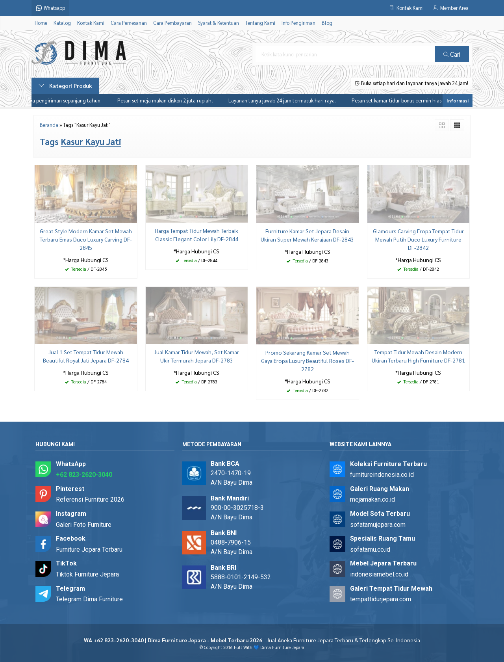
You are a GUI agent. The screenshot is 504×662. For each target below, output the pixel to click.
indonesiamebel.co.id (379, 574)
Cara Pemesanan (129, 23)
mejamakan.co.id (372, 499)
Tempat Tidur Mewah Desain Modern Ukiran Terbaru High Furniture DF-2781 (418, 356)
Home (41, 23)
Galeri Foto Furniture (83, 524)
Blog (327, 23)
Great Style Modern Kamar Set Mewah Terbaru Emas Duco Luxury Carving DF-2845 (86, 239)
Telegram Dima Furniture (89, 599)
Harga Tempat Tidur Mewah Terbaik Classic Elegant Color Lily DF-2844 (196, 234)
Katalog (62, 23)
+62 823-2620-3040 (84, 474)
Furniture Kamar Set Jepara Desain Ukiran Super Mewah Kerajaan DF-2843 (307, 235)
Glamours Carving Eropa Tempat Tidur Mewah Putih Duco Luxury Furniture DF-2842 (418, 239)
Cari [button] (451, 54)
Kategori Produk (65, 85)
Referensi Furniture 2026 (90, 499)
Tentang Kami (260, 23)
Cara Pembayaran (172, 23)
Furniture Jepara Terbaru (89, 549)
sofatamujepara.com (378, 524)
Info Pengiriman (298, 23)
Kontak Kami (90, 23)
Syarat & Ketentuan (218, 23)
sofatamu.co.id (370, 549)
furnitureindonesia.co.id (382, 474)
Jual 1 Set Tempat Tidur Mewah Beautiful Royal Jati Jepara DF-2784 (86, 356)
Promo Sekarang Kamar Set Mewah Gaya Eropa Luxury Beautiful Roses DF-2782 (307, 360)
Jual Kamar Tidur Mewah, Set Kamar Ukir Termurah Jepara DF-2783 (196, 356)
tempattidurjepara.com (380, 599)
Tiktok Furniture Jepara (87, 574)
